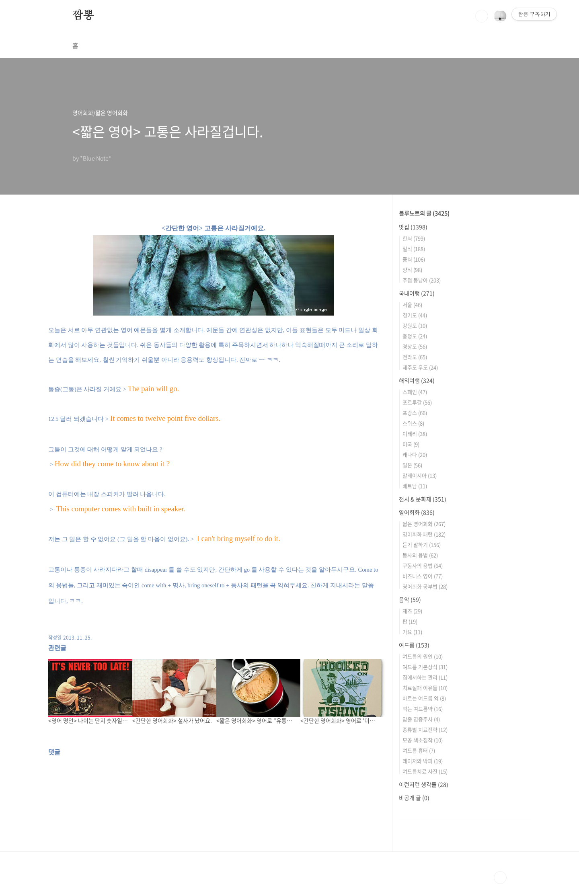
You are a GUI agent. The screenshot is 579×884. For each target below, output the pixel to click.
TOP (500, 877)
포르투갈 (417, 402)
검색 (482, 16)
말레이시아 (419, 475)
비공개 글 (414, 798)
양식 (412, 269)
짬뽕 (83, 15)
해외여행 (417, 380)
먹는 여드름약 (422, 708)
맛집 (413, 227)
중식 (413, 259)
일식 (413, 248)
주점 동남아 (421, 280)
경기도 (414, 315)
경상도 (414, 346)
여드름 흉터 (418, 750)
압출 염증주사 (421, 719)
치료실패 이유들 (425, 687)
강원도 (414, 325)
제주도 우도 (420, 367)
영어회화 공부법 (425, 586)
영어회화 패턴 (424, 534)
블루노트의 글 (424, 213)
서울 (412, 304)
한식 (413, 238)
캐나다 (414, 454)
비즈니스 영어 (422, 576)
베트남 (414, 486)
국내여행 (417, 293)
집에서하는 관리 (425, 677)
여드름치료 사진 (425, 771)
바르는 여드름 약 (424, 698)
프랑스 (414, 412)
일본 (412, 465)
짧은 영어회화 (424, 523)
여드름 (414, 645)
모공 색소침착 (422, 740)
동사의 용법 (420, 555)
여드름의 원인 (422, 656)
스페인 (414, 392)
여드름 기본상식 (425, 667)
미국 (410, 444)
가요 (412, 632)
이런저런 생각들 (423, 784)
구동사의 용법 (422, 565)
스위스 (413, 423)
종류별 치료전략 (425, 729)
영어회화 (417, 512)
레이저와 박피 (422, 761)
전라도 (414, 357)
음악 (410, 599)
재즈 (412, 611)
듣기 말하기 (421, 544)
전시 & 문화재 (422, 499)
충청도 (414, 336)
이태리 (414, 433)
